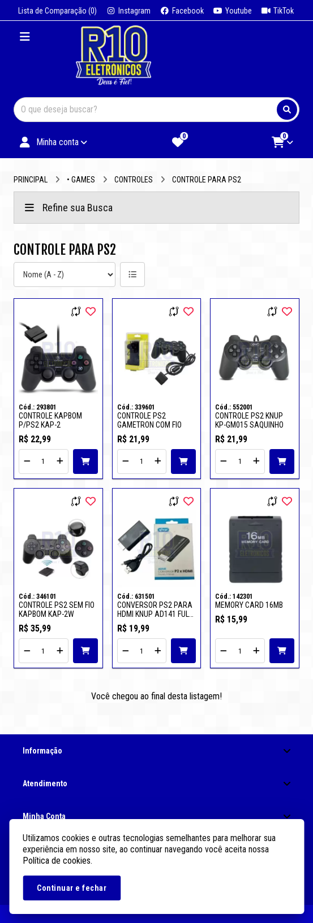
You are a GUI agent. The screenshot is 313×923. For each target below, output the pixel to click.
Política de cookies (57, 860)
